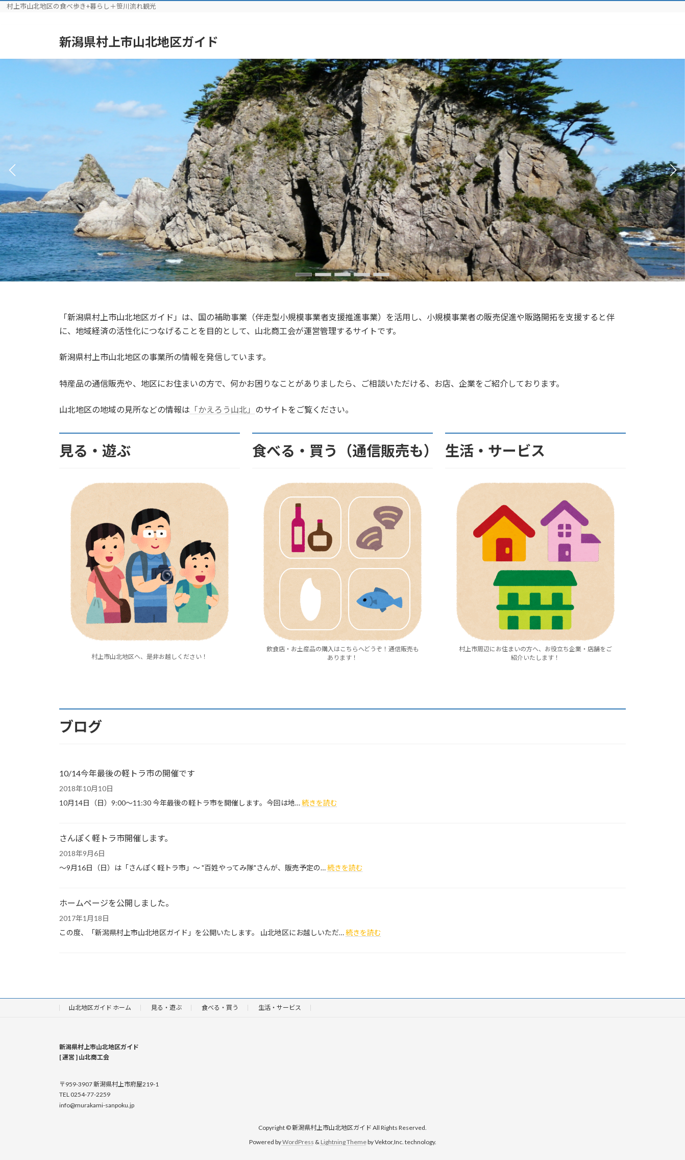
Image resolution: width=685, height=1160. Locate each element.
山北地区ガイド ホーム (100, 1007)
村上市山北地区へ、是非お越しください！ (149, 656)
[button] (303, 274)
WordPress (298, 1142)
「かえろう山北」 (222, 409)
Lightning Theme (343, 1142)
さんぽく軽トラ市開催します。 (116, 838)
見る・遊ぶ (166, 1007)
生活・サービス (279, 1007)
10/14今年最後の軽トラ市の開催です (127, 773)
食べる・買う (220, 1007)
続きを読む (319, 802)
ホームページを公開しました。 (116, 903)
